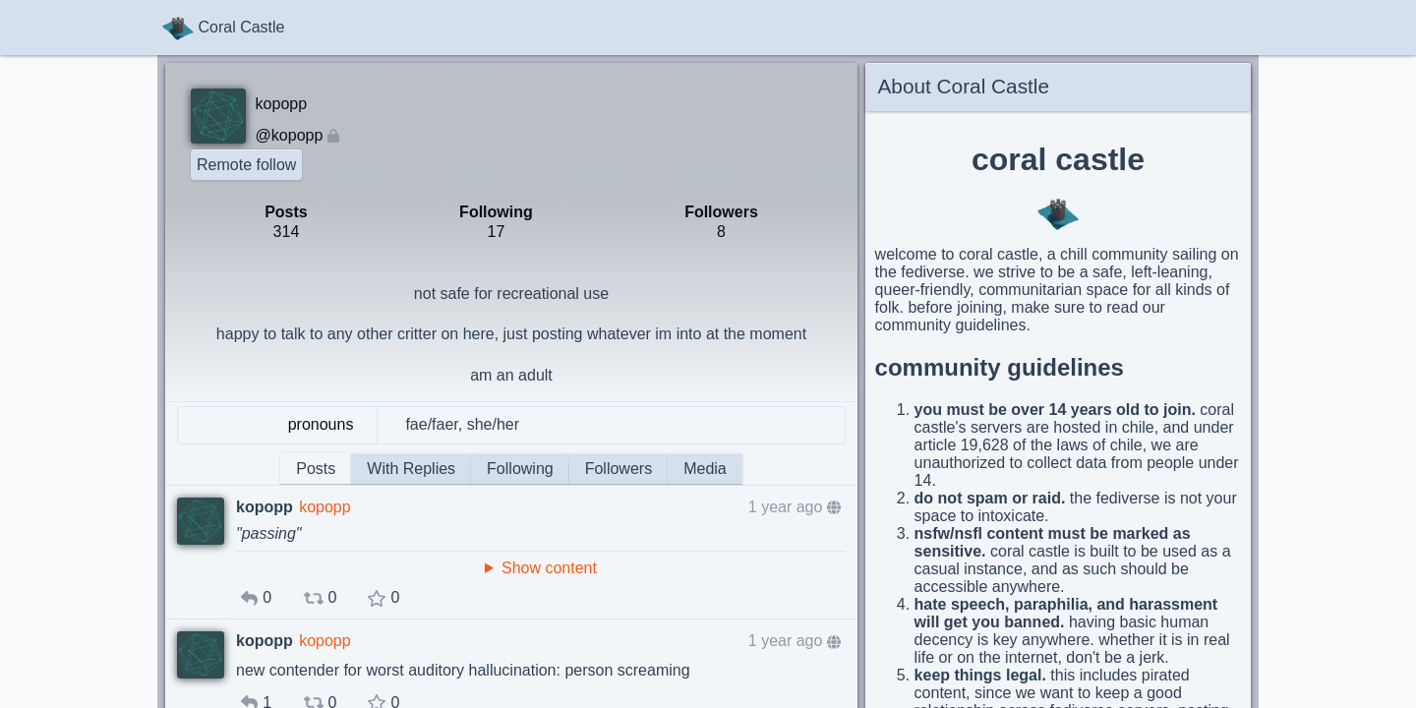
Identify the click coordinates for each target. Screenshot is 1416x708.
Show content (549, 568)
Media (705, 468)
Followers (618, 468)
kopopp (325, 507)
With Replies (411, 468)
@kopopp (290, 135)
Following (520, 468)
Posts (315, 468)
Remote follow (246, 164)
